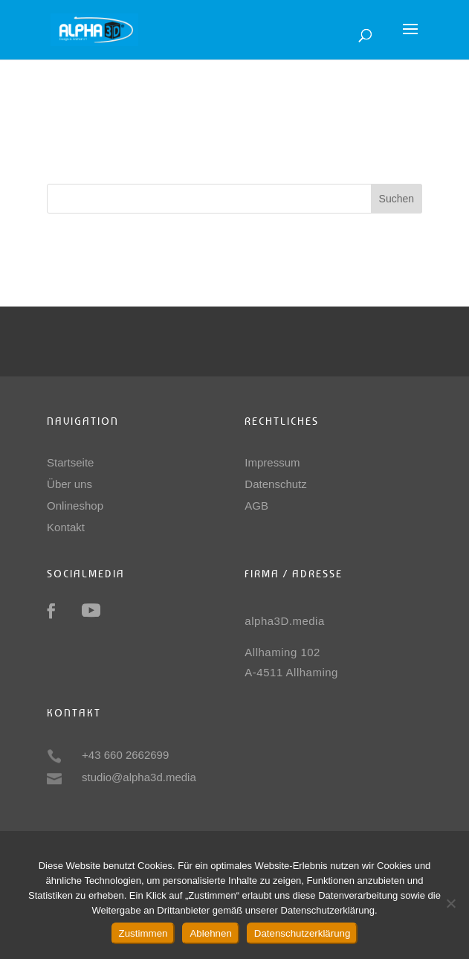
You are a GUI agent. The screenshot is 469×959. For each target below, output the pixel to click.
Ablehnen (210, 933)
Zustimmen (143, 933)
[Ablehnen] (450, 903)
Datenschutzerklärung (302, 933)
